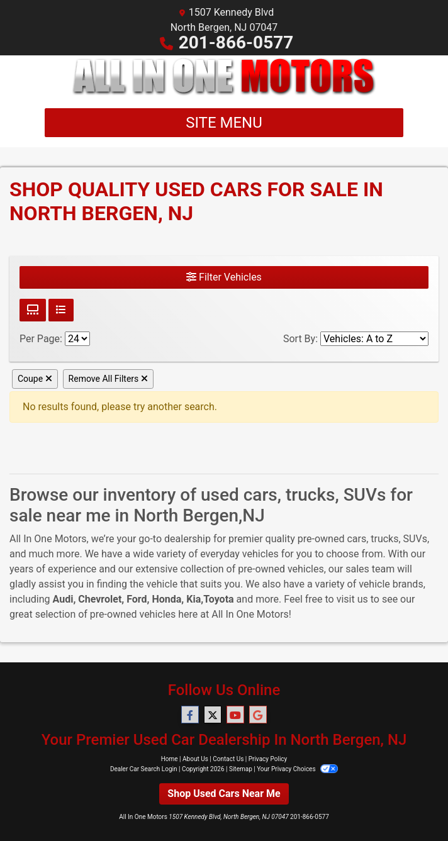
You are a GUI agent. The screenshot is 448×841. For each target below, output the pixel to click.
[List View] (61, 310)
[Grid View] (33, 310)
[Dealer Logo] (224, 76)
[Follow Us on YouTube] (235, 715)
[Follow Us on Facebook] (190, 715)
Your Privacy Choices (297, 769)
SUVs (415, 539)
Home (169, 758)
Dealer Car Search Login (143, 769)
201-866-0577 (236, 42)
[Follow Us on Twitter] (212, 715)
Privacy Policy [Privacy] (268, 758)
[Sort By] (374, 338)
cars (356, 539)
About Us (195, 758)
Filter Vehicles (224, 277)
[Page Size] (77, 338)
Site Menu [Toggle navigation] (224, 122)
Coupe (35, 379)
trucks (384, 539)
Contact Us (228, 758)
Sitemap (240, 769)
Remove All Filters (108, 379)
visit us (352, 599)
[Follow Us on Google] (258, 715)
